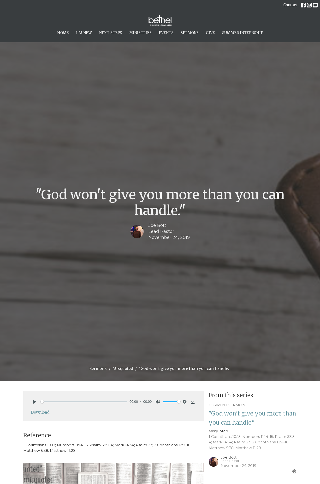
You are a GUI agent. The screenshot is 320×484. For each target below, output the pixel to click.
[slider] (84, 401)
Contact (290, 5)
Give (210, 33)
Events (166, 33)
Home (63, 33)
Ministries (140, 33)
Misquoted (123, 368)
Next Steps (110, 33)
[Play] (34, 402)
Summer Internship (242, 33)
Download (40, 412)
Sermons (190, 33)
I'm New (84, 33)
